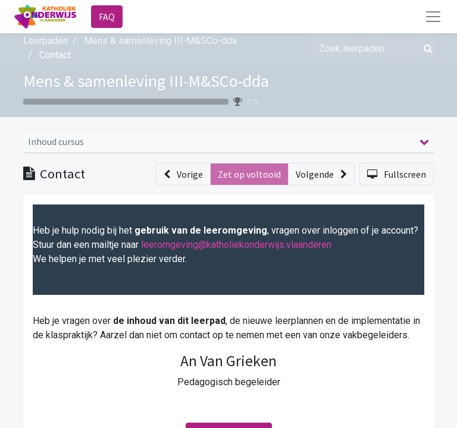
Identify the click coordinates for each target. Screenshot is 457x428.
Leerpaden (45, 40)
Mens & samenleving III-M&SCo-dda (146, 81)
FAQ (107, 17)
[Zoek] (426, 48)
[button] (183, 174)
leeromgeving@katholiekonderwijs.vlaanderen (236, 244)
